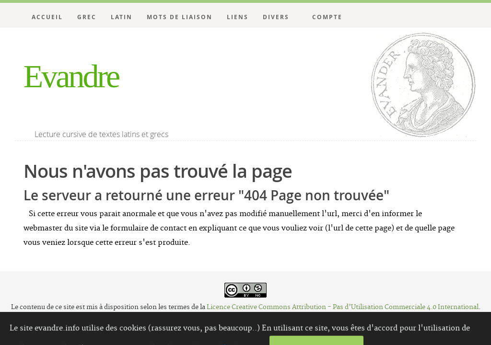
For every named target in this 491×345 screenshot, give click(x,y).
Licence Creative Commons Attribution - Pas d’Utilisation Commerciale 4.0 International (343, 307)
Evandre (71, 76)
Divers (276, 17)
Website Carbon (277, 324)
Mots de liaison (179, 17)
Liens (237, 17)
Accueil (47, 17)
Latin (121, 17)
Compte (327, 17)
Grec (86, 17)
